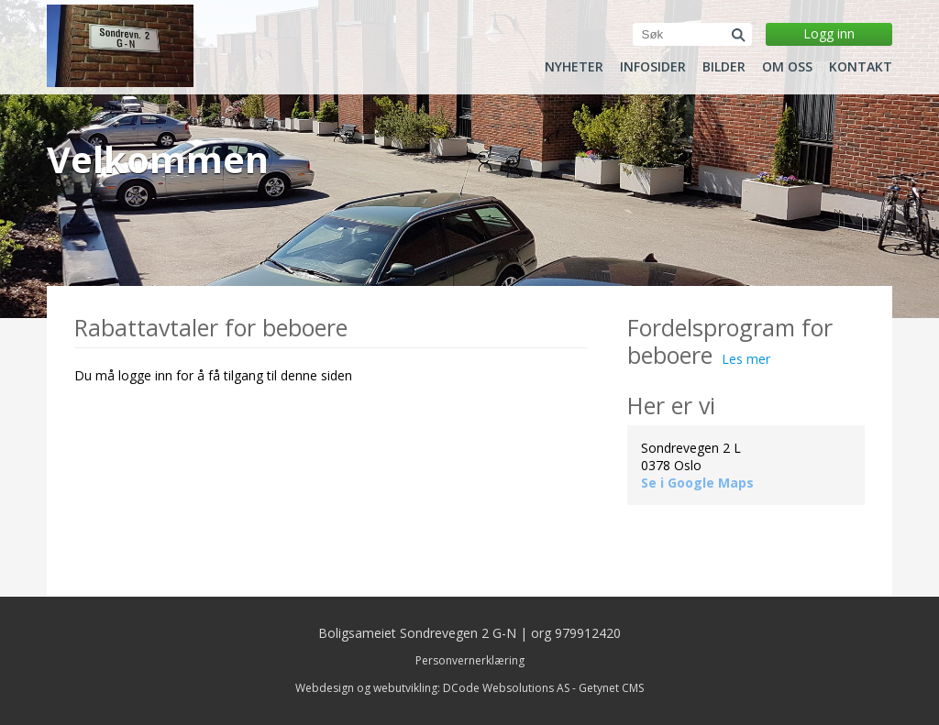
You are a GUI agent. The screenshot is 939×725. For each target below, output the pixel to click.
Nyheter (574, 67)
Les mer (746, 359)
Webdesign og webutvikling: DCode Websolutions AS (432, 688)
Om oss (787, 67)
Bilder (724, 67)
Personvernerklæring (470, 660)
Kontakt (860, 67)
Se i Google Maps (697, 482)
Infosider (653, 67)
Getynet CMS (611, 688)
